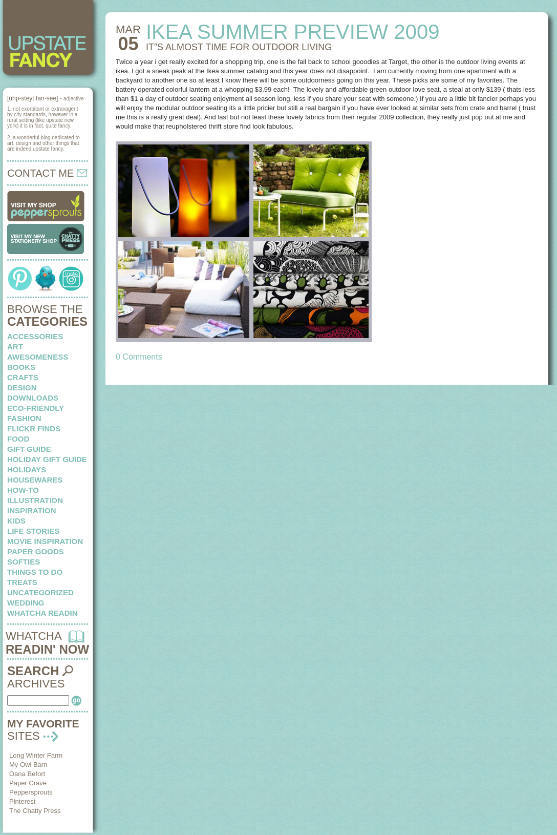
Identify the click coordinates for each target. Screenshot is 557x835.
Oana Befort (27, 774)
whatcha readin (42, 613)
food (18, 438)
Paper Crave (28, 783)
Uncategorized (40, 592)
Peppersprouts (31, 792)
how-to (23, 490)
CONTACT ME (47, 173)
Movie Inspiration (45, 541)
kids (16, 520)
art (15, 346)
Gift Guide (29, 449)
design (22, 387)
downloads (32, 397)
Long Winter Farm (35, 755)
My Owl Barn (28, 764)
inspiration (31, 510)
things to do (34, 572)
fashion (24, 418)
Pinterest (22, 801)
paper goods (35, 551)
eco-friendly (35, 408)
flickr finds (33, 428)
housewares (34, 479)
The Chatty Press (34, 811)
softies (23, 561)
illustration (35, 500)
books (21, 367)
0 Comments (139, 356)
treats (22, 582)
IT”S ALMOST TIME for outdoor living (239, 47)
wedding (26, 602)
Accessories (35, 336)
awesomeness (37, 356)
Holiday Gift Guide (47, 459)
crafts (22, 377)
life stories (33, 531)
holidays (26, 469)
